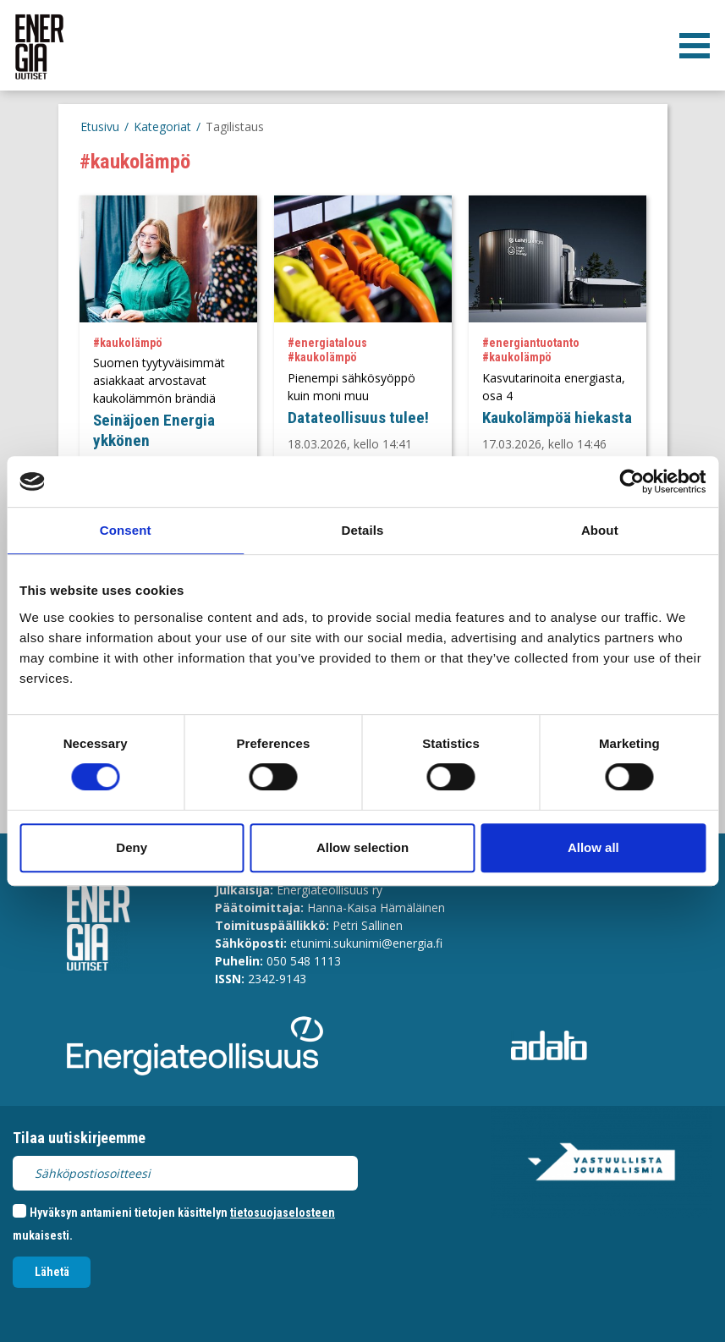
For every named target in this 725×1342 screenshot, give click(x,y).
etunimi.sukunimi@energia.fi (366, 943)
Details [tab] (363, 530)
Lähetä (52, 1272)
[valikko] (694, 46)
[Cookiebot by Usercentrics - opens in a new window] (631, 481)
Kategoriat (162, 126)
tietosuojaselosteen (282, 1212)
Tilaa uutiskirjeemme (79, 1138)
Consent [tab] (125, 530)
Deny (131, 847)
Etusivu (99, 126)
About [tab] (599, 530)
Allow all (593, 847)
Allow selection (362, 847)
